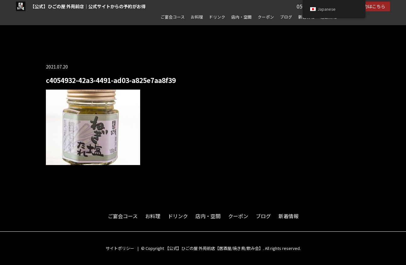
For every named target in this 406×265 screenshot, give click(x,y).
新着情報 (288, 216)
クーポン (266, 17)
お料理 (197, 17)
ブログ (286, 17)
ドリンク (217, 17)
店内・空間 (241, 17)
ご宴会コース (173, 17)
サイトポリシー (120, 248)
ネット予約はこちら (365, 6)
